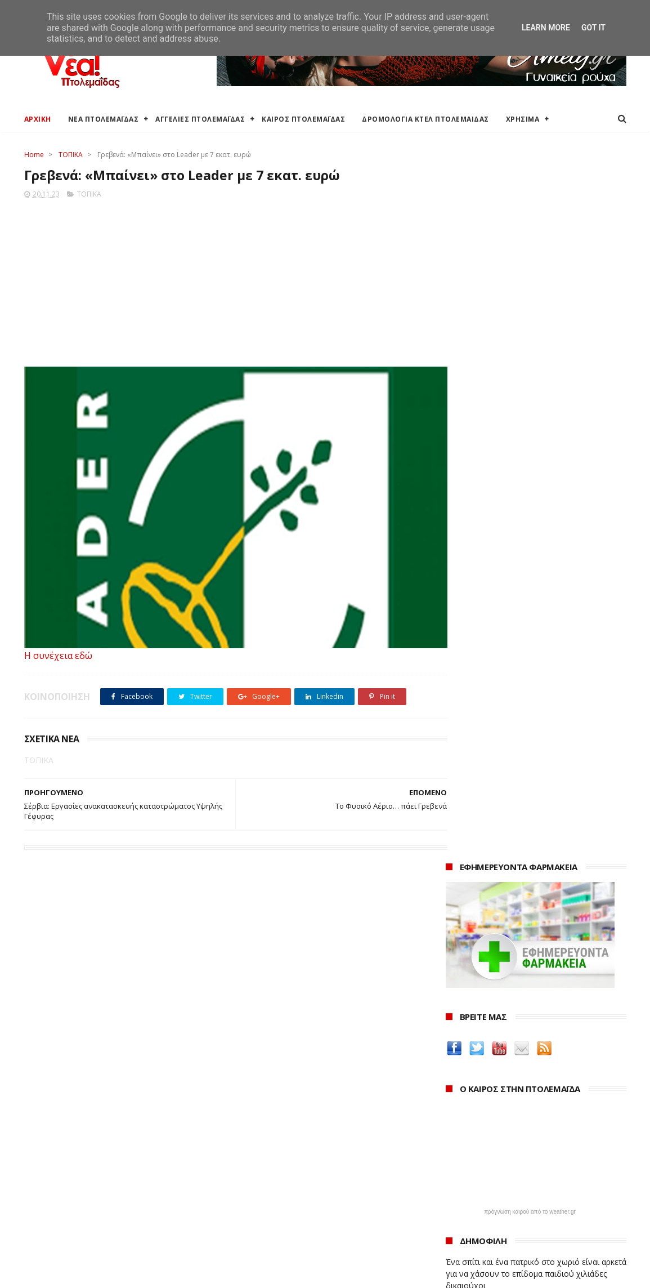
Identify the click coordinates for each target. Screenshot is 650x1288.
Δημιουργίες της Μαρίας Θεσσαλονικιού (530, 1004)
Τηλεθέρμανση (255, 1237)
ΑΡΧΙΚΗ (37, 119)
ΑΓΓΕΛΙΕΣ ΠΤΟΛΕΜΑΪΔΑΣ (200, 119)
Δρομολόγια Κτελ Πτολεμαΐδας (81, 1187)
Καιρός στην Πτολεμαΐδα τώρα (80, 1147)
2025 (456, 1149)
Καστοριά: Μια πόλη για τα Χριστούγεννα (528, 1222)
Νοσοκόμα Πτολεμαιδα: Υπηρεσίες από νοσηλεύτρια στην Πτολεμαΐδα (527, 1036)
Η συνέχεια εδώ (58, 656)
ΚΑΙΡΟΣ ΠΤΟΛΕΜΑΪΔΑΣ (303, 119)
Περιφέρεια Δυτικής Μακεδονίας (287, 1174)
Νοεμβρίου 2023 (487, 1209)
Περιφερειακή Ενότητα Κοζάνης (285, 1161)
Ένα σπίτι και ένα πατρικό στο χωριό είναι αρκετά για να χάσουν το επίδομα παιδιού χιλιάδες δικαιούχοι (536, 565)
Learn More (546, 27)
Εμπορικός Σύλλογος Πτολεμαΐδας (292, 1224)
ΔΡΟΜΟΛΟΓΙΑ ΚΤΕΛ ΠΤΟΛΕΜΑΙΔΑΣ (425, 119)
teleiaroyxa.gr (474, 964)
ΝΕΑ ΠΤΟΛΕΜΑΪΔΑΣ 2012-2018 (77, 1273)
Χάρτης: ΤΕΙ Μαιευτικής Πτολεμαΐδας (90, 1228)
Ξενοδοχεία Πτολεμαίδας (70, 1201)
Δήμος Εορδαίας (258, 1134)
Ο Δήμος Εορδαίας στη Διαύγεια (287, 1147)
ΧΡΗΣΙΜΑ (523, 119)
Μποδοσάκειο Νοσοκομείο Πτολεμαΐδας (303, 1210)
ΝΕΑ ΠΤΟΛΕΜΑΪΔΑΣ (103, 119)
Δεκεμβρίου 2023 (488, 1193)
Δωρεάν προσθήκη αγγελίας (76, 1174)
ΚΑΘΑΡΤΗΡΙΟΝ (475, 1017)
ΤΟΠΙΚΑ (71, 154)
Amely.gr (464, 950)
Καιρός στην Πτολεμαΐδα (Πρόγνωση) (93, 1134)
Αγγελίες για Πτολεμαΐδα (70, 1161)
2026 (456, 1134)
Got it (593, 27)
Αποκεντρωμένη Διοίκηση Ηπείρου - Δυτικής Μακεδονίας (310, 1192)
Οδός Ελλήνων (475, 990)
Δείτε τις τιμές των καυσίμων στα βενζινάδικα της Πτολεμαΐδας (518, 891)
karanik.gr (467, 976)
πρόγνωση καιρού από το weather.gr (530, 503)
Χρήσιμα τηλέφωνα (59, 1241)
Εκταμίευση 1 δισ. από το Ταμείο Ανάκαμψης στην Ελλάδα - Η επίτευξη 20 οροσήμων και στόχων (527, 648)
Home (34, 154)
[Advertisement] (224, 280)
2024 (456, 1165)
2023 (456, 1180)
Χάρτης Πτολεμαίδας (61, 1214)
